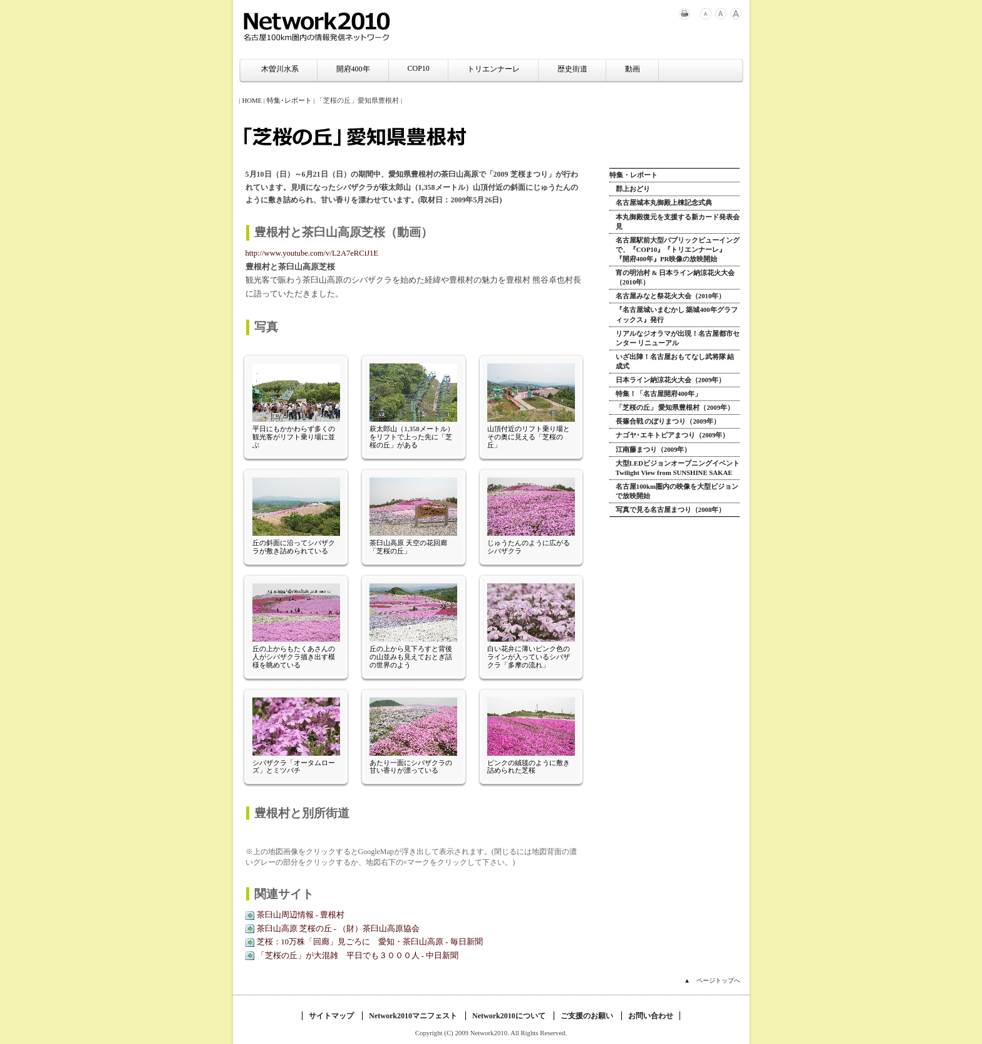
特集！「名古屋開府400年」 (658, 393)
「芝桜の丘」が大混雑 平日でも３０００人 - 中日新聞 (358, 955)
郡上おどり (633, 188)
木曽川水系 (280, 69)
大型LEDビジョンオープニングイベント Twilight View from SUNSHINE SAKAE (678, 467)
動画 (632, 69)
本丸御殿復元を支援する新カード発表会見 (678, 221)
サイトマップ (331, 1015)
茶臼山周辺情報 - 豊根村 (301, 915)
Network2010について (508, 1015)
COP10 (419, 68)
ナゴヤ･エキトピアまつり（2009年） (673, 435)
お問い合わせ (650, 1015)
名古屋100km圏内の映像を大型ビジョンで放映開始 (677, 491)
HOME (252, 100)
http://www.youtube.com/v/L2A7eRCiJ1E (312, 253)
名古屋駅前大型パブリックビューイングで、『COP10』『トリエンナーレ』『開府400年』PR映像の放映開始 (678, 249)
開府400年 (353, 69)
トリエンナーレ (493, 69)
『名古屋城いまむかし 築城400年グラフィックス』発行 (677, 314)
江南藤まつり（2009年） (653, 449)
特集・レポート (633, 175)
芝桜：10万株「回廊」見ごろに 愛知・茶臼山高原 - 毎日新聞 (370, 941)
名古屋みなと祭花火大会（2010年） (671, 296)
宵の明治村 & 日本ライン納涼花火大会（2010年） (675, 277)
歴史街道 (572, 69)
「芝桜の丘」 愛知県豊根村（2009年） (675, 407)
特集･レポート (289, 100)
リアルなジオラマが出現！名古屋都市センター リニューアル (678, 338)
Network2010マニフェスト (413, 1015)
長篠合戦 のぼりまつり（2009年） (668, 421)
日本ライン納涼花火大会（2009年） (671, 380)
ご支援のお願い (587, 1015)
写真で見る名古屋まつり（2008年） (671, 509)
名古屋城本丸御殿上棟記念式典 (664, 202)
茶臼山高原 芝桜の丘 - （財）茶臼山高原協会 (338, 928)
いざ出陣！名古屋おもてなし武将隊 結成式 (675, 361)
